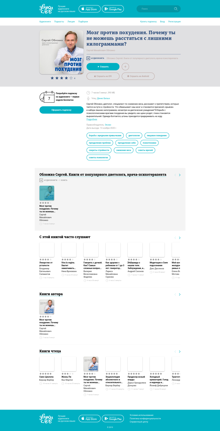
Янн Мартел (67, 380)
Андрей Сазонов (136, 271)
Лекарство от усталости (46, 264)
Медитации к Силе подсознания (159, 264)
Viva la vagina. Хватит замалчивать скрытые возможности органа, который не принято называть (71, 265)
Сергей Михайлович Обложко (45, 217)
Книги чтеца (50, 351)
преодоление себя (127, 143)
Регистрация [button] (174, 21)
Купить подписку (148, 21)
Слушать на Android (138, 76)
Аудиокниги (45, 21)
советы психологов (98, 157)
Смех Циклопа (46, 377)
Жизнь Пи (66, 377)
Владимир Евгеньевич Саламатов (45, 271)
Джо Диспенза (157, 268)
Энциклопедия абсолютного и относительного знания (113, 380)
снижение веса (123, 150)
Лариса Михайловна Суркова (112, 274)
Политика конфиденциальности (145, 418)
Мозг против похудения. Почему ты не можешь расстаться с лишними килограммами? (48, 209)
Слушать (103, 66)
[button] (45, 21)
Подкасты (59, 21)
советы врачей (145, 150)
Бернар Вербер (46, 380)
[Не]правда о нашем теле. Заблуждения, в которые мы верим (137, 265)
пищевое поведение (157, 135)
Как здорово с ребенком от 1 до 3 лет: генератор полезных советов (115, 265)
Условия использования (141, 415)
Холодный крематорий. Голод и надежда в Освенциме (159, 380)
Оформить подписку (61, 110)
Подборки (83, 21)
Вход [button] (162, 21)
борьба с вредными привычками (105, 135)
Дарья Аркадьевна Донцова (137, 384)
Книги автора (51, 294)
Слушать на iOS (103, 76)
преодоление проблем (100, 143)
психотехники (149, 143)
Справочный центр (139, 422)
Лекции (71, 21)
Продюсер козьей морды (136, 378)
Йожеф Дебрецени (159, 385)
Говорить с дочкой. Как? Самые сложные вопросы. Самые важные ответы (93, 265)
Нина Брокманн (69, 271)
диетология (134, 135)
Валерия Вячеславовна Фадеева (90, 274)
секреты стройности (99, 150)
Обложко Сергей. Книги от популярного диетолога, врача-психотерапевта (142, 58)
